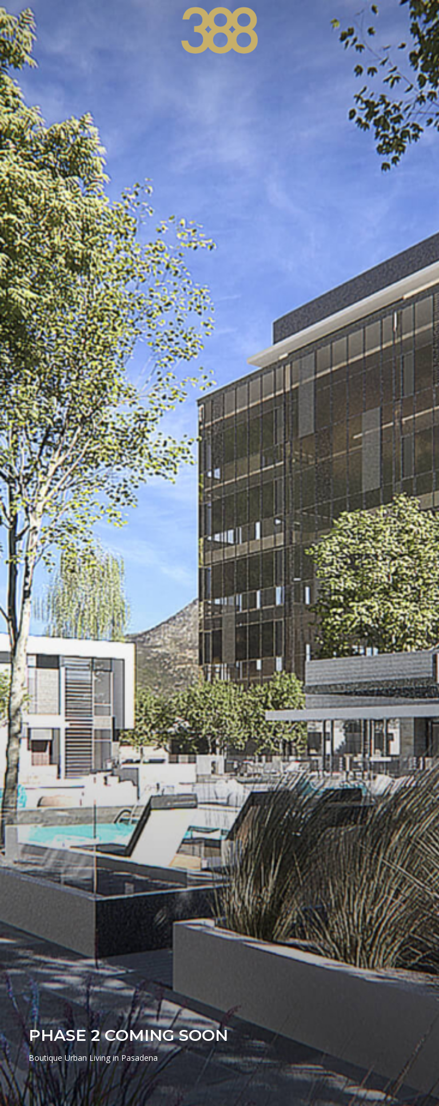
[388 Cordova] (220, 30)
